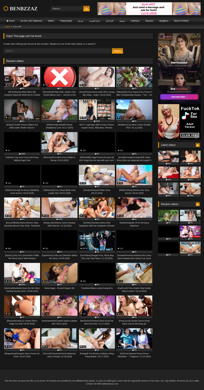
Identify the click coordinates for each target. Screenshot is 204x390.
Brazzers (149, 21)
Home (11, 21)
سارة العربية (94, 21)
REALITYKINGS (181, 21)
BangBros (163, 21)
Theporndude (66, 21)
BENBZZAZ (20, 8)
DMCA (51, 21)
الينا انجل (109, 21)
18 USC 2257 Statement (31, 21)
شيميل (122, 21)
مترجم (80, 21)
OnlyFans (135, 21)
